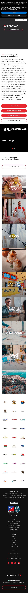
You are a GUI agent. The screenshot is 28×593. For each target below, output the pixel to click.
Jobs (14, 542)
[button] (12, 148)
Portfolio (14, 536)
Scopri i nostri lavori (13, 29)
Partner (14, 544)
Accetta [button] (14, 12)
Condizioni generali (14, 546)
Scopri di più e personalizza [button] (14, 15)
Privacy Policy (11, 580)
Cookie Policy (17, 580)
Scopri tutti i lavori (14, 166)
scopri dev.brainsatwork (14, 120)
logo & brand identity (14, 105)
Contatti (14, 540)
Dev (14, 538)
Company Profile (14, 502)
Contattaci (14, 587)
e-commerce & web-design (14, 115)
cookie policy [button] (17, 4)
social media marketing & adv (14, 110)
